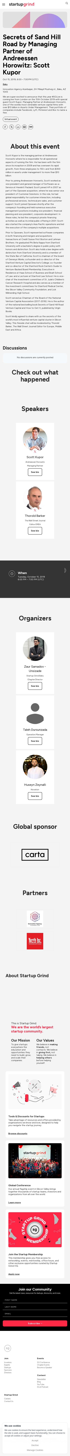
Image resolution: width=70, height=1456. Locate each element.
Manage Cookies (35, 1450)
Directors (7, 1373)
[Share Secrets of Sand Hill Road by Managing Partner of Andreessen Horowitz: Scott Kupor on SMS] (30, 127)
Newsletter (41, 1379)
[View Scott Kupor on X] (35, 452)
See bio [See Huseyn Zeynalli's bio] (35, 796)
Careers (7, 1399)
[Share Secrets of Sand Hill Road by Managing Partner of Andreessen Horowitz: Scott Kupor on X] (11, 127)
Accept (35, 1440)
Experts (7, 1365)
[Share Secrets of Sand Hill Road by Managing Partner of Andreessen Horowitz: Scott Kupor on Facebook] (5, 127)
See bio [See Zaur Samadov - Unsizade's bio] (35, 686)
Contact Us (8, 1401)
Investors (7, 1362)
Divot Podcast (42, 1387)
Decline (35, 1445)
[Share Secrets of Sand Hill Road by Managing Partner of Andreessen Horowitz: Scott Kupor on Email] (24, 127)
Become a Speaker (44, 1367)
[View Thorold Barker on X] (35, 510)
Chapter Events (43, 1365)
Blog (39, 1382)
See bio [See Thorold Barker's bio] (35, 530)
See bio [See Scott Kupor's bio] (35, 472)
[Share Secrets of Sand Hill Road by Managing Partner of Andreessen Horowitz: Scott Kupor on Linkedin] (18, 127)
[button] (67, 3)
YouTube (40, 1384)
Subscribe (34, 1323)
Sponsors (8, 1370)
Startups (7, 1367)
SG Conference (43, 1362)
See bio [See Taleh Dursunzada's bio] (35, 741)
